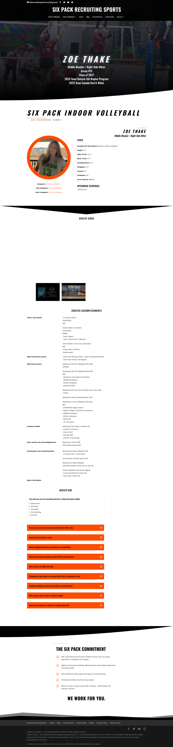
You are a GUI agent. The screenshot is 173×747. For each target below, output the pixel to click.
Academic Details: (33, 426)
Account (119, 17)
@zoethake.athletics (53, 184)
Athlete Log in (115, 723)
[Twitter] (64, 2)
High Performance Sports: (37, 357)
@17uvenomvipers (55, 192)
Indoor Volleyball (68, 17)
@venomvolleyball (55, 188)
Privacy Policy (102, 723)
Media (91, 723)
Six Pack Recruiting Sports (37, 723)
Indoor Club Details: (34, 318)
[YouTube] (68, 2)
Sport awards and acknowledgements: (41, 442)
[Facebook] (60, 2)
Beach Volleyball (54, 17)
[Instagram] (72, 2)
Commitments (97, 17)
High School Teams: (34, 364)
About (81, 17)
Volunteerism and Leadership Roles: (40, 451)
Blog (87, 17)
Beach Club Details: (34, 480)
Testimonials (109, 17)
